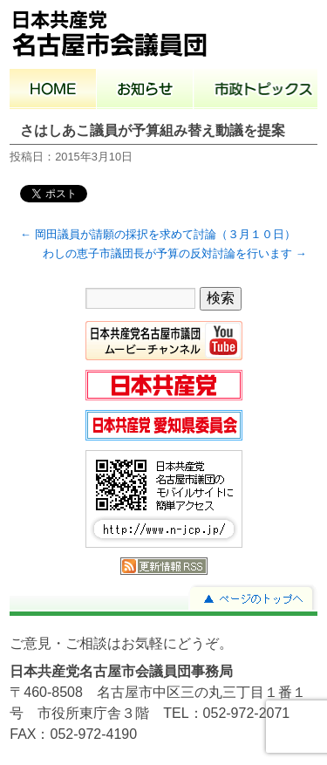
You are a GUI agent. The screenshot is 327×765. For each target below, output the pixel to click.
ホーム (53, 91)
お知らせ (145, 91)
